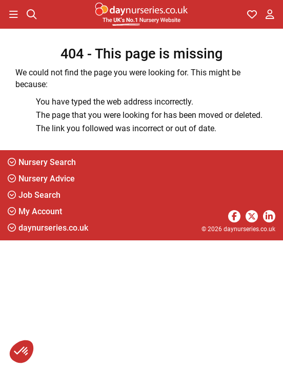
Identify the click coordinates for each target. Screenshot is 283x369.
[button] (13, 14)
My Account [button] (35, 211)
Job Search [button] (34, 195)
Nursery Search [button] (42, 162)
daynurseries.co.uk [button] (48, 228)
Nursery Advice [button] (41, 178)
